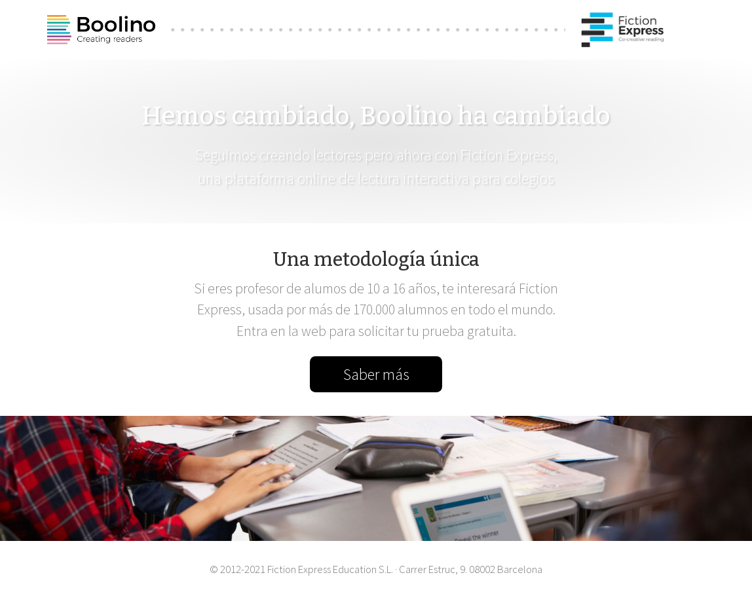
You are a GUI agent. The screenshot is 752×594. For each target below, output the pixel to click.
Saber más (376, 374)
